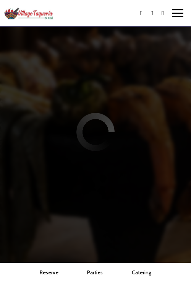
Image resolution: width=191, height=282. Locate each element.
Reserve (49, 272)
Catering (141, 272)
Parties (95, 272)
